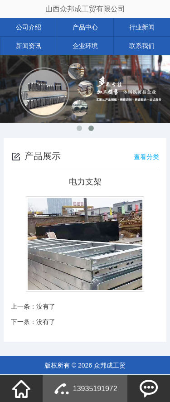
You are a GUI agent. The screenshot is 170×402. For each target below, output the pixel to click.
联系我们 (142, 45)
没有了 (45, 306)
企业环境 (85, 45)
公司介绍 (28, 27)
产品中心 (85, 27)
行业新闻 (142, 27)
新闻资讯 (28, 45)
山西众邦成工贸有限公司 (85, 9)
